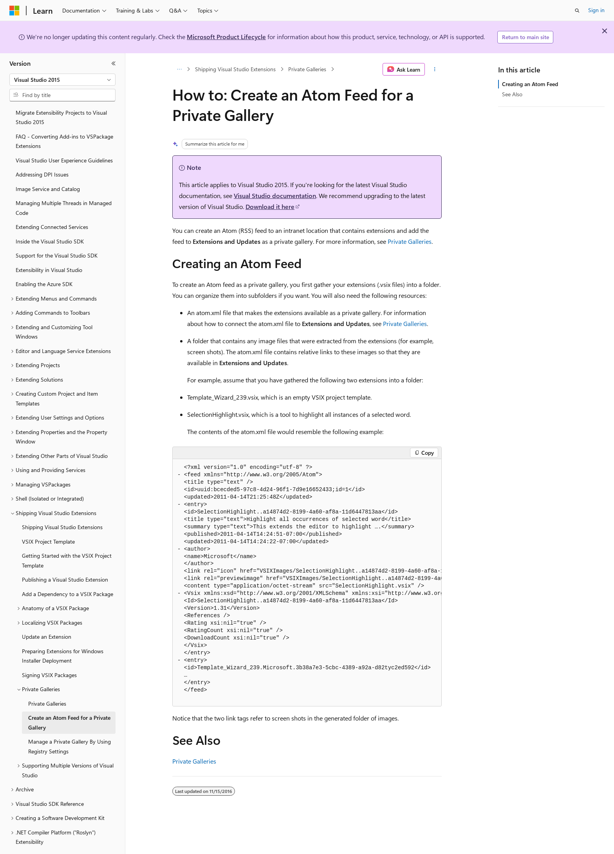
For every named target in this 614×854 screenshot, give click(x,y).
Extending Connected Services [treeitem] (52, 205)
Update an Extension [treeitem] (46, 615)
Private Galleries (307, 69)
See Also (512, 94)
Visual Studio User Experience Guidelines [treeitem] (64, 138)
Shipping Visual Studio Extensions (235, 69)
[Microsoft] (14, 10)
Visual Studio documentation (275, 195)
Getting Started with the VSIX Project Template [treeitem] (67, 539)
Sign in (596, 10)
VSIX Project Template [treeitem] (48, 520)
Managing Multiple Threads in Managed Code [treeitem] (64, 186)
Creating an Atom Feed (530, 84)
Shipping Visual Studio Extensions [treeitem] (62, 505)
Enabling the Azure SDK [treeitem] (44, 262)
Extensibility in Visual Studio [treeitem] (49, 248)
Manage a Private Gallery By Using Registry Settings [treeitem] (69, 724)
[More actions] (435, 69)
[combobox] (62, 80)
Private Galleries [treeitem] (47, 682)
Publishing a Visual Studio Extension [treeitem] (65, 558)
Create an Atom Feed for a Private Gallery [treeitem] (69, 701)
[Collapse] (113, 63)
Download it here (270, 206)
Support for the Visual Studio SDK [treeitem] (57, 234)
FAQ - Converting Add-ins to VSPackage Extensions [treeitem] (64, 119)
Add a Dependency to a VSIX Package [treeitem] (67, 572)
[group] (307, 583)
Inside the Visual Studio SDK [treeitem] (50, 219)
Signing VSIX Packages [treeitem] (49, 653)
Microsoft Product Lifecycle (226, 36)
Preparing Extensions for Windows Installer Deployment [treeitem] (62, 634)
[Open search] (577, 11)
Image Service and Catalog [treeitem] (48, 167)
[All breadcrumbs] (179, 69)
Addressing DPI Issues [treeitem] (42, 153)
